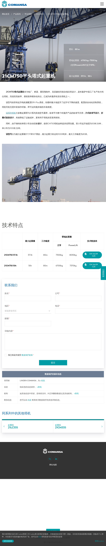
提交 (53, 362)
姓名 (7, 293)
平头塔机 (28, 14)
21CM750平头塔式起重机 (58, 14)
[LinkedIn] (56, 459)
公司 (57, 293)
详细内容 (9, 331)
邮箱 (7, 318)
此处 (29, 400)
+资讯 (39, 387)
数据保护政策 (27, 355)
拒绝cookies (99, 541)
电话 (57, 306)
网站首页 (5, 14)
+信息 (42, 380)
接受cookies (8, 541)
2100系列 (40, 14)
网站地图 (53, 465)
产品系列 (17, 14)
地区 (7, 306)
